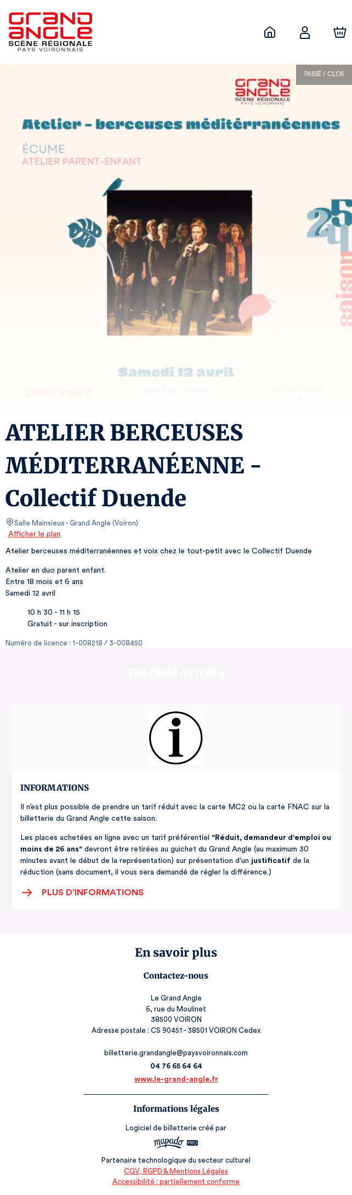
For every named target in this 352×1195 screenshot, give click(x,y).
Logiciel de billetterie (161, 1128)
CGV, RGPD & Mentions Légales (176, 1171)
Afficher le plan (33, 534)
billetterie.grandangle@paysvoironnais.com (176, 1053)
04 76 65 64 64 (176, 1066)
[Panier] (340, 32)
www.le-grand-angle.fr (176, 1079)
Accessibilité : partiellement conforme (176, 1181)
